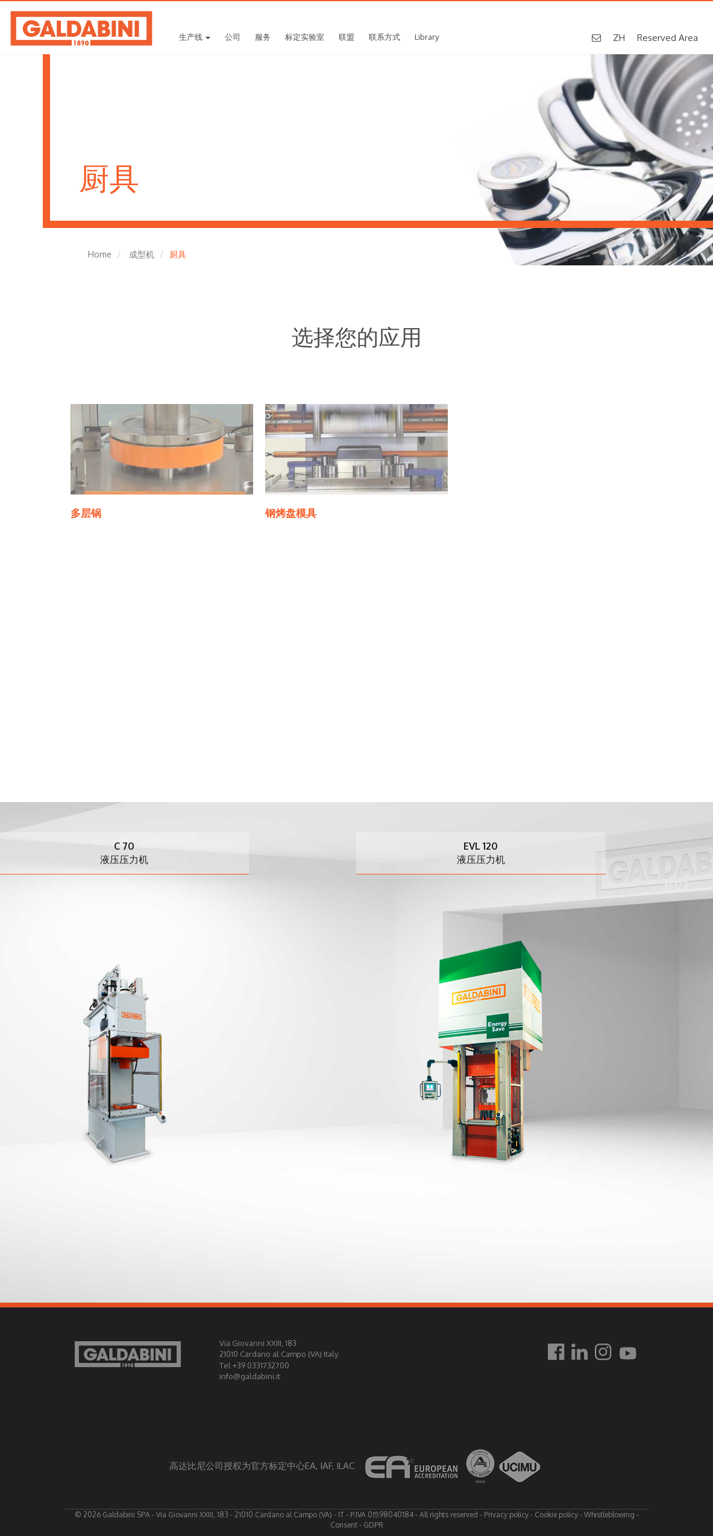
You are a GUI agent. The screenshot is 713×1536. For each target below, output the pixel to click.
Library (427, 37)
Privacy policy (506, 1514)
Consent (343, 1524)
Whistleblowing (609, 1514)
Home (100, 254)
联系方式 (384, 37)
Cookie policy (556, 1514)
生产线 (194, 37)
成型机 (141, 254)
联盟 (346, 37)
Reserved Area (667, 37)
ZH (619, 37)
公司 (232, 37)
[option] (486, 1007)
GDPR (373, 1524)
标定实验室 (304, 37)
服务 (263, 37)
